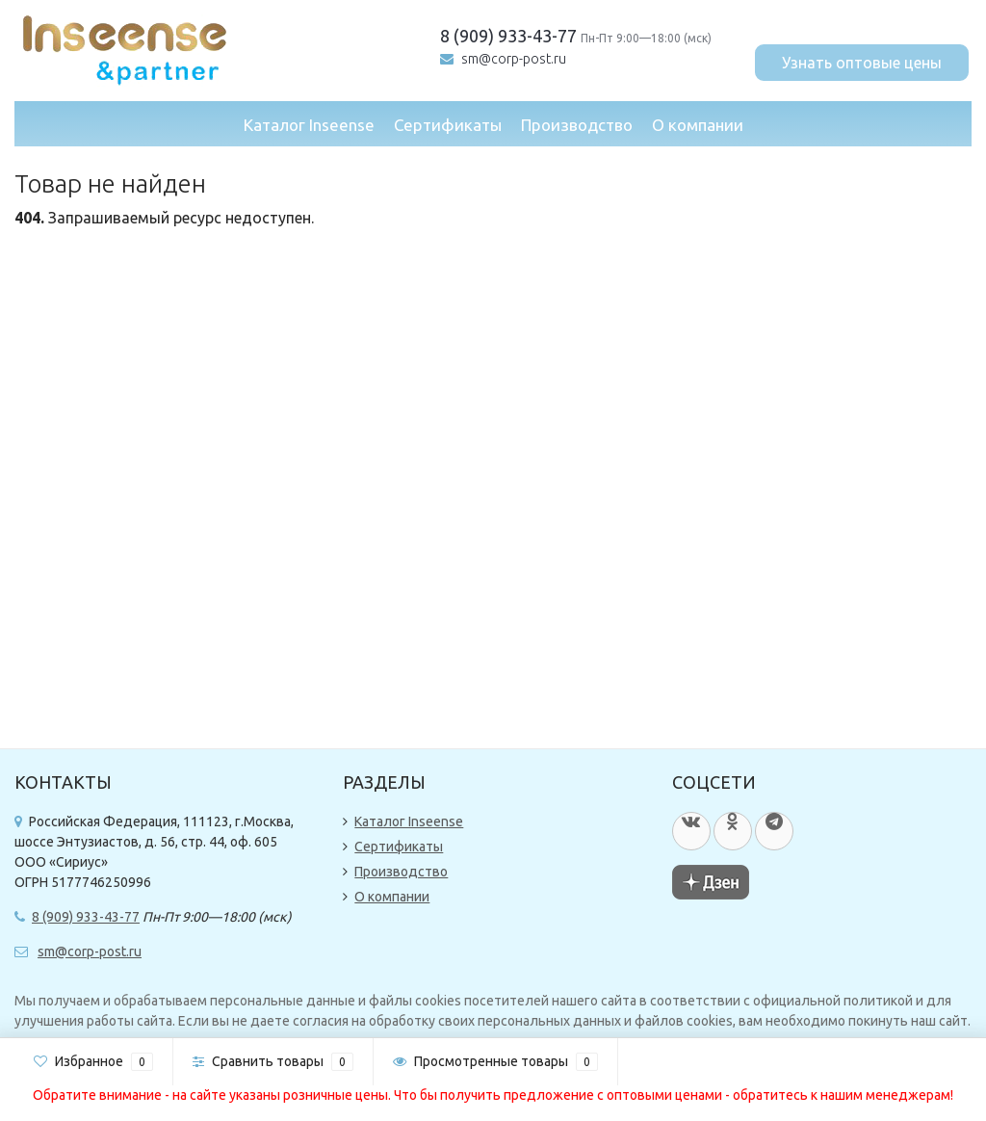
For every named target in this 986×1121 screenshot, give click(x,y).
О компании (697, 125)
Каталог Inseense (309, 125)
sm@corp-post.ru (513, 58)
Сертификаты (448, 125)
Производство (577, 125)
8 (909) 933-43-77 (508, 35)
